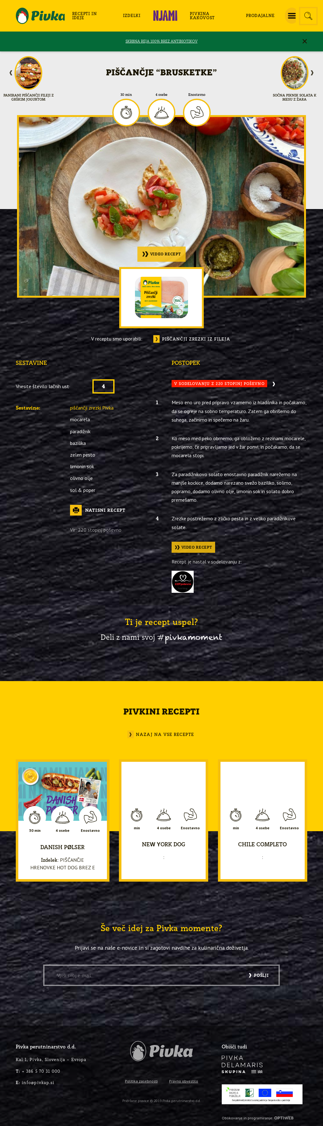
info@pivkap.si (35, 1082)
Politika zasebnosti (141, 1081)
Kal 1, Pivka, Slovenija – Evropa (51, 1059)
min (137, 828)
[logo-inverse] (242, 1064)
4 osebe (161, 94)
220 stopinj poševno (99, 530)
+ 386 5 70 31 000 (38, 1071)
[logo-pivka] (40, 16)
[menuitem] (90, 15)
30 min (126, 94)
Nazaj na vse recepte (165, 734)
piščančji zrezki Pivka (92, 408)
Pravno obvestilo (183, 1081)
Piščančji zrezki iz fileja (196, 339)
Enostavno (196, 94)
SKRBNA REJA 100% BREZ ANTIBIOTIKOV (161, 41)
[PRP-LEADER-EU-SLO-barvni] (262, 1094)
